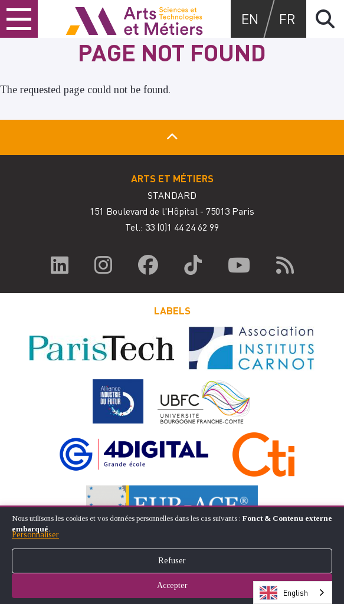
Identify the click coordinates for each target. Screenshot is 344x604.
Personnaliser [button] (35, 534)
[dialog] (172, 554)
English (284, 593)
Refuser (172, 560)
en (249, 18)
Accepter (172, 585)
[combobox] (292, 592)
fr (287, 18)
